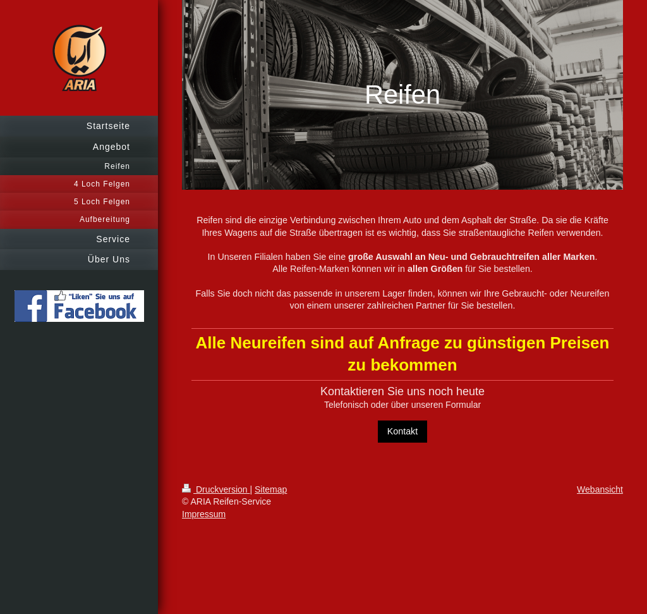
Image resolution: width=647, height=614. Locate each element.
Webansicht (600, 489)
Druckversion (216, 489)
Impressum (204, 514)
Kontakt (402, 431)
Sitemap (271, 489)
